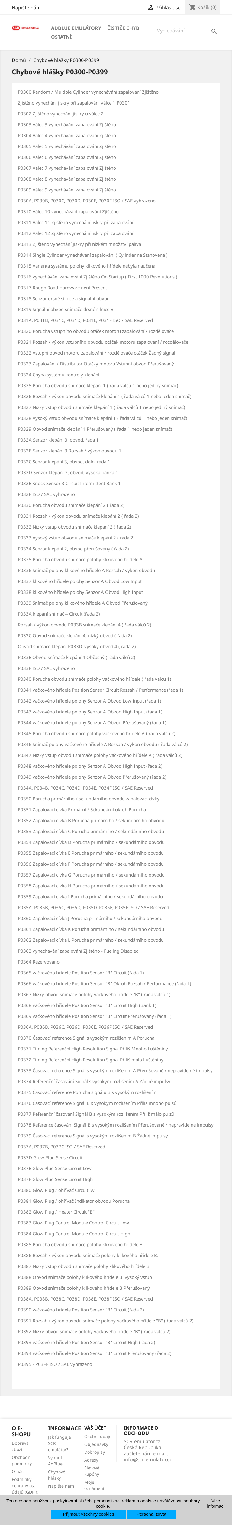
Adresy (91, 1460)
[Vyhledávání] (187, 30)
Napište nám (26, 7)
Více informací (216, 1503)
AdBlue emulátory (76, 28)
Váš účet (95, 1427)
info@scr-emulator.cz (148, 1459)
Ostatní (61, 37)
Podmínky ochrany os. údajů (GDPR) (25, 1485)
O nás (18, 1471)
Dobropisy (94, 1452)
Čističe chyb (123, 28)
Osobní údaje (97, 1436)
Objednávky (96, 1444)
